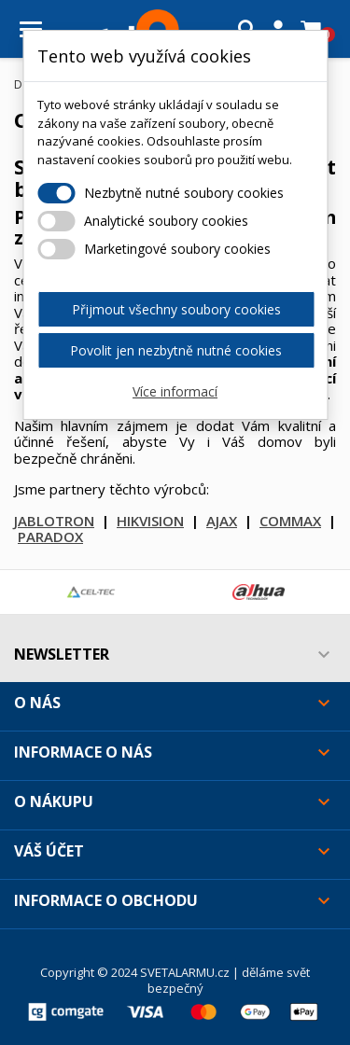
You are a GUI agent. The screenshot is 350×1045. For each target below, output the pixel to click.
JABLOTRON (54, 520)
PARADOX (50, 536)
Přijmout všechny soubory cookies (176, 309)
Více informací (175, 391)
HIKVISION (150, 520)
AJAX (221, 520)
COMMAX (290, 520)
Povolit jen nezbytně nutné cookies (176, 350)
